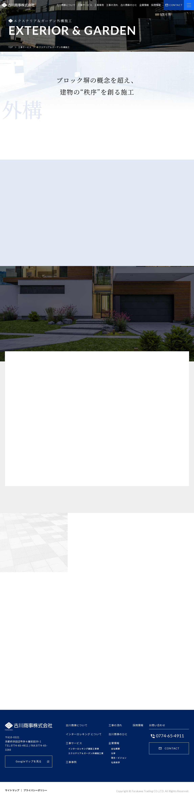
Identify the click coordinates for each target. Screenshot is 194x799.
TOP (10, 47)
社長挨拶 (115, 762)
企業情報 (144, 5)
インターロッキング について (84, 734)
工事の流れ (112, 5)
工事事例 (99, 5)
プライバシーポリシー (35, 790)
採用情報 (156, 5)
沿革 (113, 753)
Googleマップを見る (32, 761)
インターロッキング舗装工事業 (83, 748)
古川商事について (65, 5)
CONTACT (168, 748)
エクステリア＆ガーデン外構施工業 (86, 753)
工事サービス (85, 5)
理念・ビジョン (119, 757)
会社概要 (115, 748)
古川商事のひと (128, 5)
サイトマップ (12, 790)
